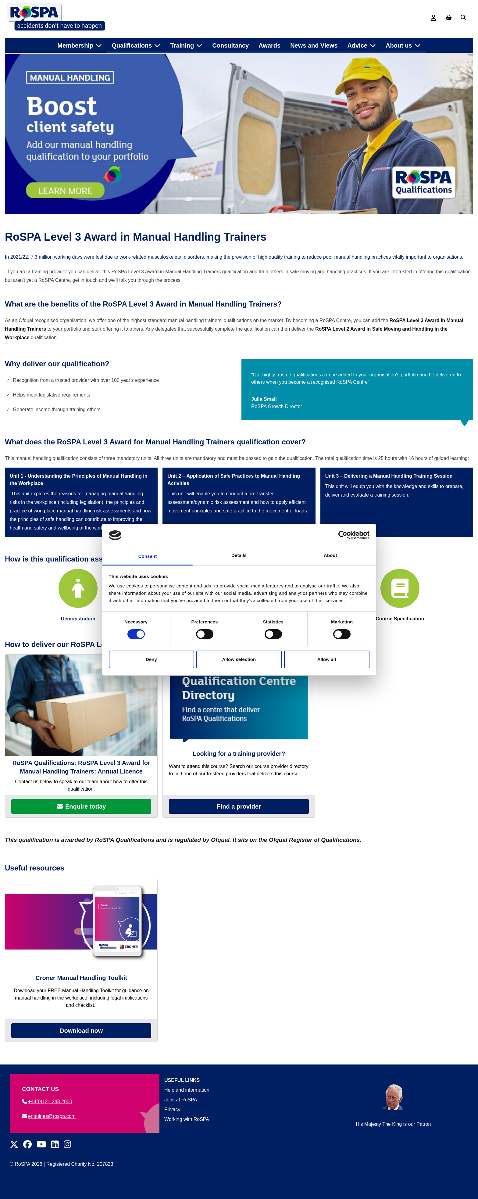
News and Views (313, 42)
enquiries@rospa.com (49, 1116)
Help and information (186, 1090)
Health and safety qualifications (64, 56)
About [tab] (330, 555)
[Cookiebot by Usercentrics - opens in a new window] (342, 535)
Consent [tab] (147, 556)
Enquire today (81, 816)
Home (16, 56)
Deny (151, 659)
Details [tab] (239, 555)
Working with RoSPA (186, 1119)
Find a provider (239, 816)
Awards (269, 42)
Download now (81, 1041)
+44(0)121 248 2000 (47, 1101)
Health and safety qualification (138, 56)
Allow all (326, 659)
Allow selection (239, 659)
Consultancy (230, 42)
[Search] (463, 17)
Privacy (172, 1109)
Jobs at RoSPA (180, 1099)
